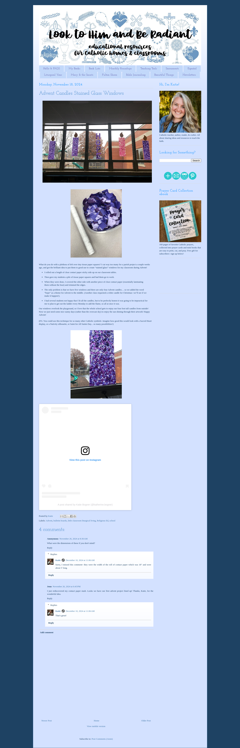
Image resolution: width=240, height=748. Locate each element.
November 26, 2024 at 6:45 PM (66, 586)
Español (192, 68)
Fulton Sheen (109, 75)
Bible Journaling (136, 75)
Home (96, 720)
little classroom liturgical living (82, 520)
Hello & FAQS (51, 68)
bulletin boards (60, 520)
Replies (53, 554)
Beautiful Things (164, 75)
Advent (49, 520)
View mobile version (96, 726)
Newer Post (47, 720)
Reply (49, 547)
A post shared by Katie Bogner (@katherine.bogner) (85, 504)
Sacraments (172, 68)
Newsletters (189, 75)
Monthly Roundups (120, 68)
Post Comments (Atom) (102, 739)
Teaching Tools (148, 68)
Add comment (46, 632)
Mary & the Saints (82, 75)
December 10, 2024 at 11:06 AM (80, 560)
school (112, 520)
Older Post (146, 720)
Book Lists (94, 68)
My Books (74, 68)
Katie (58, 560)
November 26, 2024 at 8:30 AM (73, 538)
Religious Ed (102, 520)
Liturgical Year (53, 75)
